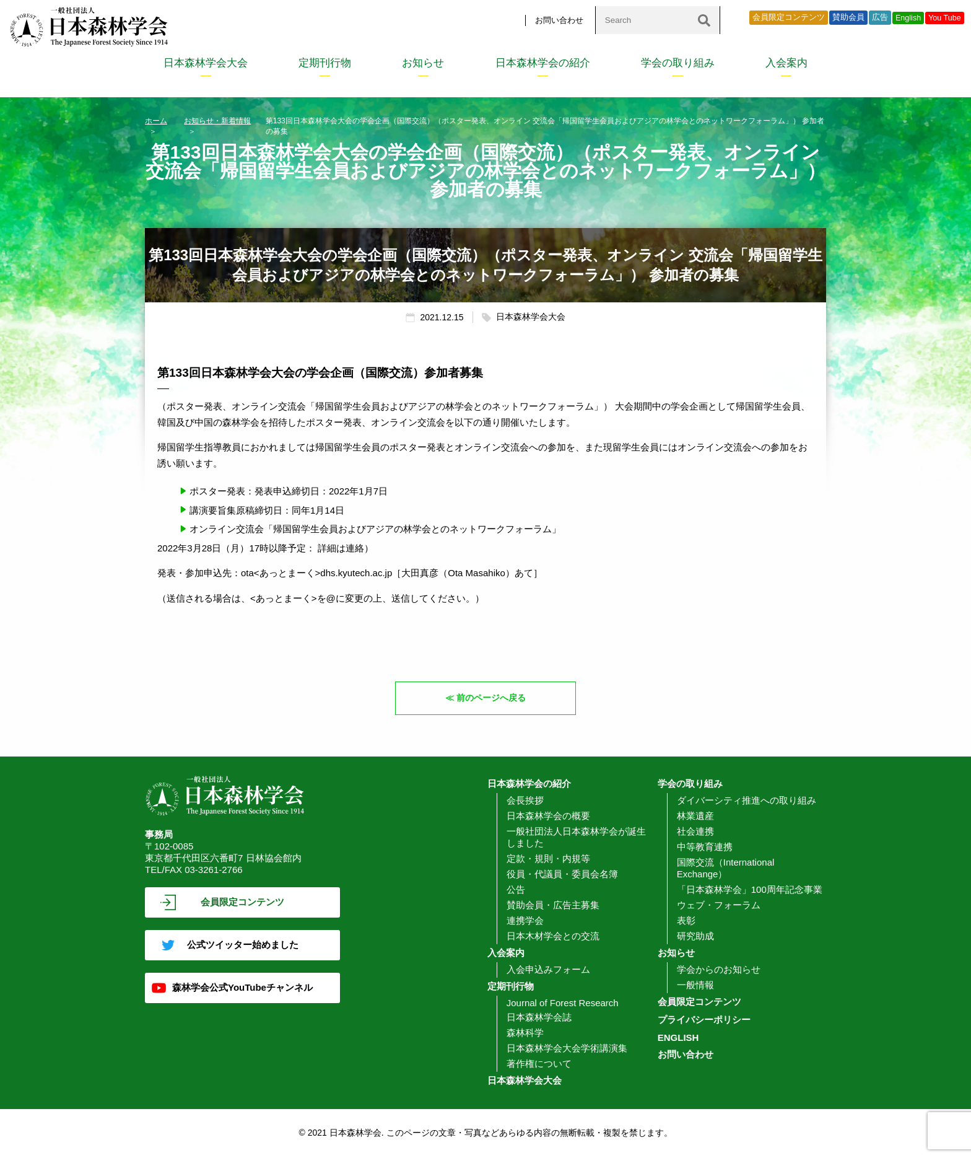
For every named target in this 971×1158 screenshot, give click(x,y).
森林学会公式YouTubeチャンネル (242, 988)
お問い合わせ (559, 20)
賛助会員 (848, 17)
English (908, 18)
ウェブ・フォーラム (718, 905)
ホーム (156, 120)
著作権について (539, 1064)
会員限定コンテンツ (788, 17)
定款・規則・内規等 (548, 859)
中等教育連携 (705, 847)
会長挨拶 (525, 801)
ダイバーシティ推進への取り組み (746, 801)
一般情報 (695, 985)
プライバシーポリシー (704, 1020)
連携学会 (525, 921)
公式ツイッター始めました (242, 945)
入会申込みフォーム (548, 970)
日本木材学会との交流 (553, 936)
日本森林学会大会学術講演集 (567, 1048)
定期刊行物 (324, 63)
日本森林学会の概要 (548, 816)
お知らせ (423, 63)
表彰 (686, 921)
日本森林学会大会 (205, 63)
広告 (880, 17)
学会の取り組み (678, 63)
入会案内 (786, 63)
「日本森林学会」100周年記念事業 (749, 890)
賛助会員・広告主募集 (553, 905)
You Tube (944, 18)
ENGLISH (678, 1038)
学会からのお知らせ (718, 970)
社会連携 (695, 832)
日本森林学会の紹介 (542, 63)
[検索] (704, 20)
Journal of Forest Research (563, 1003)
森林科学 (525, 1033)
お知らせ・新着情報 (217, 120)
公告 (516, 890)
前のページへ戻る (492, 698)
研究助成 (695, 936)
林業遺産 (695, 816)
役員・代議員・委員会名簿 (562, 874)
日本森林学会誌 (539, 1017)
